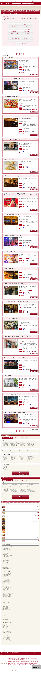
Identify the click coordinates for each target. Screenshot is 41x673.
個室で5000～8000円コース (7, 602)
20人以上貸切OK (5, 563)
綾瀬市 (29, 664)
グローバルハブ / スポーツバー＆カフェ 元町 (14, 358)
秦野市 (21, 458)
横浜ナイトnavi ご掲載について (6, 652)
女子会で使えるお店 (6, 582)
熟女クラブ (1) (26, 24)
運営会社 (2, 654)
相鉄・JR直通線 (5, 491)
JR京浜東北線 (13, 484)
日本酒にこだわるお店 (6, 637)
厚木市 (29, 458)
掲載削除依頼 (14, 652)
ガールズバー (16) (27, 29)
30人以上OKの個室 (6, 560)
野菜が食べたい (5, 624)
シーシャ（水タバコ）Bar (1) (20, 43)
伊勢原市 (12, 459)
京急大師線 (4, 489)
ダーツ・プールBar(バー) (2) (26, 33)
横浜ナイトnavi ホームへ (9, 654)
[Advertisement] (20, 50)
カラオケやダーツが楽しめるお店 (8, 593)
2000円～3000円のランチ (7, 618)
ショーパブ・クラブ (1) (27, 36)
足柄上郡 (36, 664)
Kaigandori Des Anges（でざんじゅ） (12, 159)
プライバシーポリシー (32, 652)
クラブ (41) (14, 24)
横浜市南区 (4, 443)
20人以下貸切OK (5, 562)
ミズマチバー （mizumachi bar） (11, 176)
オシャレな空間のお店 (6, 580)
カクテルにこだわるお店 (7, 640)
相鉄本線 (21, 490)
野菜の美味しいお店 (6, 588)
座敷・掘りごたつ (5, 561)
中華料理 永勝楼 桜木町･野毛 (10, 96)
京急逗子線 (12, 489)
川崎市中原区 (18, 661)
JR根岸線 (21, 484)
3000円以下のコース (6, 575)
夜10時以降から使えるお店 (7, 594)
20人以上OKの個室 (6, 559)
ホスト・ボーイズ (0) (14, 40)
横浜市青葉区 (5, 446)
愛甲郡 (39, 664)
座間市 (29, 459)
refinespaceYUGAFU (8, 268)
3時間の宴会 (5, 554)
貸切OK (4, 566)
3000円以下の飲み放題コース (7, 548)
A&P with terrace (7, 116)
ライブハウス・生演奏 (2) (14, 38)
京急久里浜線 (22, 489)
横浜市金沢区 (30, 443)
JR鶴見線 (29, 484)
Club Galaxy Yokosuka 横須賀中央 (12, 235)
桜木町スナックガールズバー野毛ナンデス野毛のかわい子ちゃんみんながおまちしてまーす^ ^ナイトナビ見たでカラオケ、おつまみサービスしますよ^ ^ (20, 195)
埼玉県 (4, 468)
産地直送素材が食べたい (7, 632)
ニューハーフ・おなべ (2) (26, 40)
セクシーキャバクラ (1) (14, 31)
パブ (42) (26, 26)
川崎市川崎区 (10, 661)
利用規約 (26, 652)
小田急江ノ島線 (13, 490)
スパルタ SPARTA (8, 57)
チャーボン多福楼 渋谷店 (9, 251)
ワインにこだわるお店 (6, 639)
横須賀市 (12, 456)
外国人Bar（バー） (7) (14, 33)
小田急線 (29, 489)
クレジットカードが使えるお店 (8, 610)
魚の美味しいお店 (5, 589)
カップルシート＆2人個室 (7, 573)
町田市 (4, 466)
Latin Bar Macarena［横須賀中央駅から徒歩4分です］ (16, 78)
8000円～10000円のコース (7, 615)
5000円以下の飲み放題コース (7, 550)
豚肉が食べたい (5, 627)
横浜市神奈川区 (13, 442)
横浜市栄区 (21, 445)
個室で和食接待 (5, 606)
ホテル (28, 437)
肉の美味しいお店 (5, 590)
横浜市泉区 (30, 445)
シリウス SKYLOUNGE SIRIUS (11, 214)
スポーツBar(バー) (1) (14, 36)
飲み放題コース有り (6, 552)
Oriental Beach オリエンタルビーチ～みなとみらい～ (16, 394)
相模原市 (4, 456)
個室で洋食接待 (5, 608)
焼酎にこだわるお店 (6, 638)
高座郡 (31, 664)
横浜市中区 (30, 442)
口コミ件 (22, 72)
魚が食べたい (5, 625)
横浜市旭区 (30, 444)
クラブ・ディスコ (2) (26, 38)
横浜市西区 (21, 442)
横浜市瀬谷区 (13, 445)
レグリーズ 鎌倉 (7, 375)
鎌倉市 (12, 457)
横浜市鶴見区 (5, 442)
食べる (16, 437)
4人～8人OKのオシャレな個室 (7, 555)
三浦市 (21, 456)
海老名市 (21, 459)
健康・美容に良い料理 (6, 631)
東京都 (4, 467)
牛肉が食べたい (5, 626)
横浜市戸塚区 (13, 444)
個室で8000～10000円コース (7, 603)
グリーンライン (22, 491)
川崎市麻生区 (22, 452)
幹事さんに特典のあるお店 (7, 568)
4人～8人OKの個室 (6, 556)
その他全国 (5, 470)
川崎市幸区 (14, 661)
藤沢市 (21, 457)
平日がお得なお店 (5, 597)
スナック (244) (14, 29)
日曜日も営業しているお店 (7, 596)
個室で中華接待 (5, 607)
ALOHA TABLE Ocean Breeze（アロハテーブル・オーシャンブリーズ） (19, 337)
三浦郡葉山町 (30, 456)
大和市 (4, 459)
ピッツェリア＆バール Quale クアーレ (12, 139)
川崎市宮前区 (13, 452)
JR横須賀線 (4, 484)
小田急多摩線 (5, 490)
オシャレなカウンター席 (7, 574)
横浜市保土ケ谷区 (14, 443)
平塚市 (4, 457)
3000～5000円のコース (6, 576)
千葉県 (4, 469)
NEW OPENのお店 (6, 579)
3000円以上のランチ (6, 619)
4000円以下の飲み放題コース (7, 549)
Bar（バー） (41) (26, 31)
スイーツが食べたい (6, 628)
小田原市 (29, 457)
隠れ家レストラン (5, 586)
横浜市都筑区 (13, 446)
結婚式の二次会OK (6, 567)
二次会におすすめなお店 (7, 587)
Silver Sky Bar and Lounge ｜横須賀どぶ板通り (14, 412)
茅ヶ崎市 (4, 458)
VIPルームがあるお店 (6, 609)
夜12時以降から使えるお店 (7, 595)
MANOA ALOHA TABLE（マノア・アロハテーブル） (15, 301)
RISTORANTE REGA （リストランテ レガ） (13, 283)
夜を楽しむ (22, 437)
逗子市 (12, 458)
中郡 (33, 664)
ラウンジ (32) (14, 26)
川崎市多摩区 (5, 452)
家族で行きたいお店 (6, 583)
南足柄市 (25, 664)
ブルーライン (13, 491)
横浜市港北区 (5, 444)
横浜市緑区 (4, 445)
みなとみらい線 (30, 491)
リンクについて (20, 652)
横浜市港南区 (22, 444)
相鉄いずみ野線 (30, 490)
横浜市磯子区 (22, 443)
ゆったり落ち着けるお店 (7, 581)
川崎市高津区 (23, 661)
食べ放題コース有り (6, 553)
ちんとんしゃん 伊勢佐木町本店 (11, 318)
